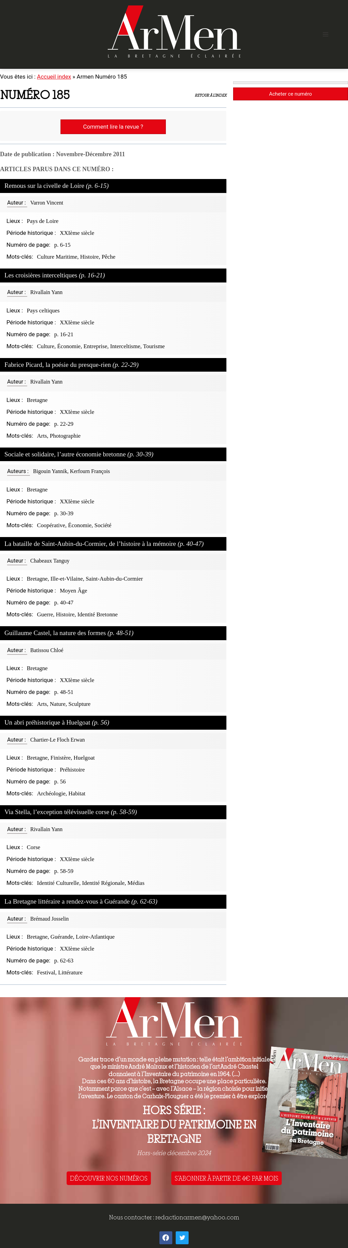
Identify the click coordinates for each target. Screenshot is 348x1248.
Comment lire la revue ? (113, 126)
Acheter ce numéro (290, 94)
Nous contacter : (132, 1217)
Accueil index (54, 76)
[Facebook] (165, 1237)
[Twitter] (182, 1237)
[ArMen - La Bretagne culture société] (174, 31)
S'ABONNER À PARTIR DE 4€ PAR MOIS (226, 1178)
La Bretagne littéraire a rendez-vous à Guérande (80, 901)
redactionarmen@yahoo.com (197, 1217)
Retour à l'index (210, 95)
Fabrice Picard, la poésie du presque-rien (71, 364)
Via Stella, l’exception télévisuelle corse (70, 811)
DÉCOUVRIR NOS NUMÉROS (108, 1178)
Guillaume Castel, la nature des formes (69, 632)
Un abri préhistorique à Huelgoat (56, 722)
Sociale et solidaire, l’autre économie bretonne (79, 454)
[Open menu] (325, 34)
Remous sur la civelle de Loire (56, 185)
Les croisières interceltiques (54, 275)
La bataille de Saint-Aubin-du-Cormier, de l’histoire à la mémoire (104, 543)
